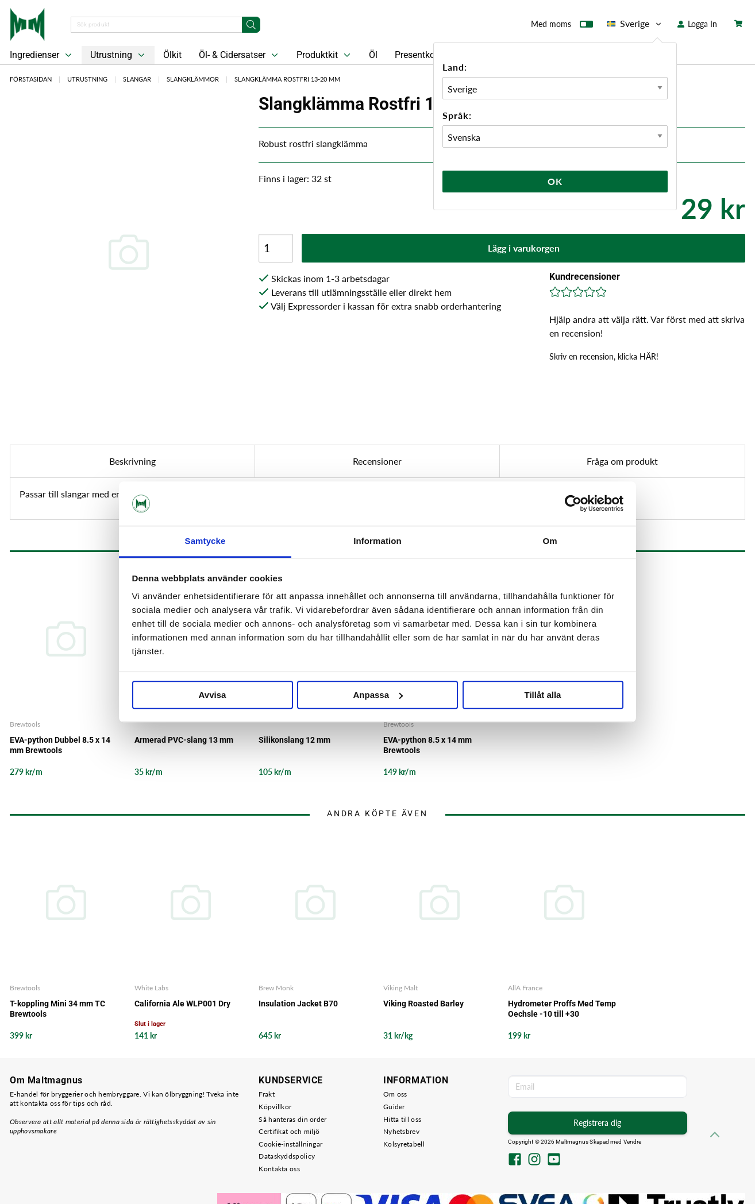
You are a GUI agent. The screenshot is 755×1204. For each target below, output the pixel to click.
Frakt (267, 1094)
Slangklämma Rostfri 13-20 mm (287, 79)
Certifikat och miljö (289, 1131)
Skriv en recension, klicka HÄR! (603, 356)
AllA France (525, 987)
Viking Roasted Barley (423, 1003)
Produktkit (324, 55)
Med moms (562, 26)
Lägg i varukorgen (524, 247)
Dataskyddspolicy (287, 1156)
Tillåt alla (543, 695)
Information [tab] (377, 541)
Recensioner (377, 461)
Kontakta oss (279, 1168)
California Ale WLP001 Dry (182, 1003)
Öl (373, 54)
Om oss (395, 1094)
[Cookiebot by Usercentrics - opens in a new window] (573, 503)
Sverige (635, 23)
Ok (555, 181)
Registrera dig (597, 1123)
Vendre (632, 1142)
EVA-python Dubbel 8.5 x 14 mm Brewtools (60, 745)
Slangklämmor (193, 79)
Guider (394, 1106)
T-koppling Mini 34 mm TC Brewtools (57, 1008)
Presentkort (418, 54)
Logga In (697, 24)
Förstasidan (31, 79)
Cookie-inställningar (290, 1144)
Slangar (137, 79)
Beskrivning (132, 461)
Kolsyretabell (404, 1144)
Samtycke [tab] (205, 541)
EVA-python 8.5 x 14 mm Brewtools (427, 745)
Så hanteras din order (292, 1119)
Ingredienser (42, 55)
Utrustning (118, 55)
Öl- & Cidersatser (239, 55)
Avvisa (212, 695)
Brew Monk (276, 987)
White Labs (151, 987)
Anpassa (378, 695)
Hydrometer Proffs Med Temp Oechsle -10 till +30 (562, 1008)
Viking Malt (400, 987)
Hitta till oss (402, 1119)
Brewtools (25, 724)
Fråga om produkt (622, 461)
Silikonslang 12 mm (294, 739)
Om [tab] (549, 541)
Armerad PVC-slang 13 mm (183, 739)
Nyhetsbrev (401, 1131)
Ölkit (172, 54)
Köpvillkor (275, 1106)
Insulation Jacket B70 (298, 1003)
